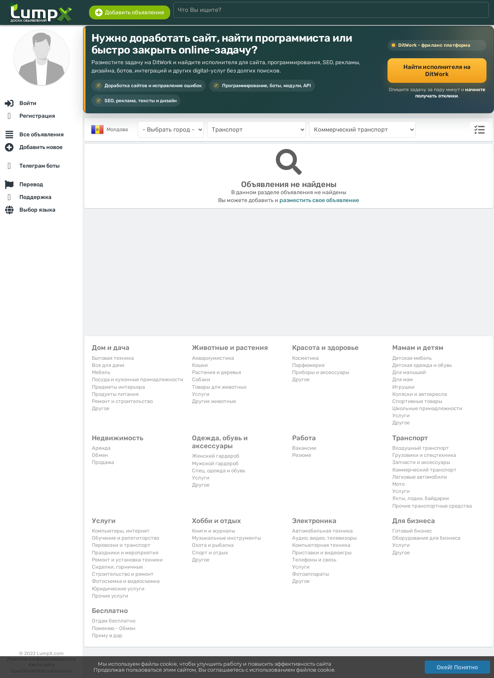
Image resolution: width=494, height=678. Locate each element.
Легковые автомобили (419, 477)
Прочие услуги (110, 596)
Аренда (101, 448)
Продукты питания (115, 394)
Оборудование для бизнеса (426, 538)
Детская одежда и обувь (422, 365)
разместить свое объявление (319, 200)
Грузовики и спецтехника (424, 455)
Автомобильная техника (322, 531)
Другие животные (214, 401)
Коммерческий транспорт (424, 470)
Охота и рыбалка (213, 545)
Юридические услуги (118, 589)
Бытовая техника (113, 358)
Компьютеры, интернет (121, 531)
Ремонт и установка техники (127, 560)
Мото (398, 484)
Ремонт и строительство (122, 401)
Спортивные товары (417, 401)
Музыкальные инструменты (226, 538)
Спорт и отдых (210, 553)
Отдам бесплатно (113, 621)
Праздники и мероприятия (125, 553)
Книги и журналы (213, 531)
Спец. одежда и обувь (218, 471)
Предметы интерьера (118, 387)
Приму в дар (107, 635)
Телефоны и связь (314, 560)
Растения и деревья (216, 372)
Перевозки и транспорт (121, 545)
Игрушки (403, 387)
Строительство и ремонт (123, 574)
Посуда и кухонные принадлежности (137, 379)
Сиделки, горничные (117, 567)
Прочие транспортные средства (432, 506)
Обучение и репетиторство (125, 538)
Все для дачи (108, 365)
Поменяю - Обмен (113, 628)
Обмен (100, 455)
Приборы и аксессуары (320, 372)
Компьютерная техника (321, 545)
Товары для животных (219, 387)
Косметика (305, 358)
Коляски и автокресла (419, 394)
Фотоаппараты (310, 574)
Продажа (103, 462)
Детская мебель (412, 358)
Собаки (201, 379)
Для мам (402, 379)
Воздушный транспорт (420, 448)
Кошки (200, 365)
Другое (100, 408)
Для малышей (409, 372)
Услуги (200, 394)
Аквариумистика (213, 358)
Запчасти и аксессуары (421, 462)
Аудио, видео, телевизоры (324, 538)
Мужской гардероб (215, 463)
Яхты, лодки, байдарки (420, 498)
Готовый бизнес (412, 531)
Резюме (301, 455)
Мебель (101, 372)
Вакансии (304, 448)
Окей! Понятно (457, 667)
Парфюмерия (308, 365)
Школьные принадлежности (427, 408)
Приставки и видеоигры (322, 553)
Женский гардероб (215, 456)
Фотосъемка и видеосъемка (126, 581)
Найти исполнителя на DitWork (437, 70)
